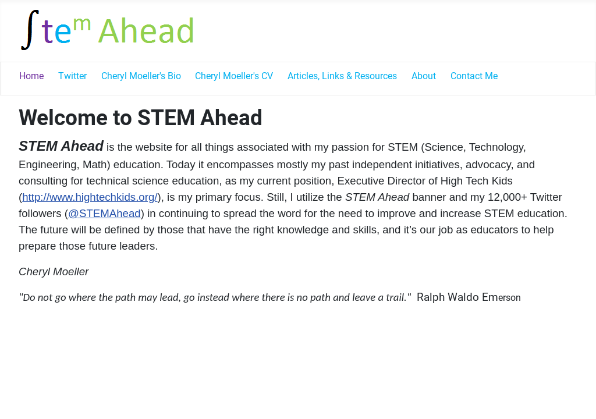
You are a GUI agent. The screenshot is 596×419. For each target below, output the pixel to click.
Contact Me (474, 75)
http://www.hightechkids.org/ (89, 197)
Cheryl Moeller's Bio (141, 75)
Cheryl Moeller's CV (234, 75)
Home (31, 75)
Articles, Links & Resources (342, 75)
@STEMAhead (104, 213)
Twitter (72, 75)
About (423, 75)
